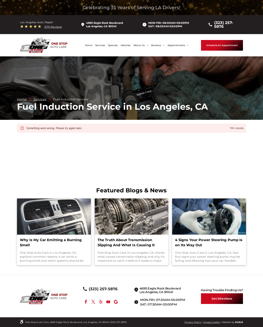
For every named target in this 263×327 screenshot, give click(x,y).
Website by (228, 322)
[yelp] (101, 302)
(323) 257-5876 (118, 322)
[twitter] (93, 302)
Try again (236, 128)
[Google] (116, 302)
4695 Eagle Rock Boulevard (104, 23)
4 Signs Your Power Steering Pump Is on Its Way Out (208, 242)
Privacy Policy (193, 322)
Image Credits (211, 322)
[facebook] (86, 302)
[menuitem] (87, 45)
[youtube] (108, 302)
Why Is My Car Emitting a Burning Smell (51, 242)
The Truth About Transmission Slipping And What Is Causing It (126, 242)
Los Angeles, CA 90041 (101, 26)
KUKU (238, 322)
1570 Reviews (53, 27)
